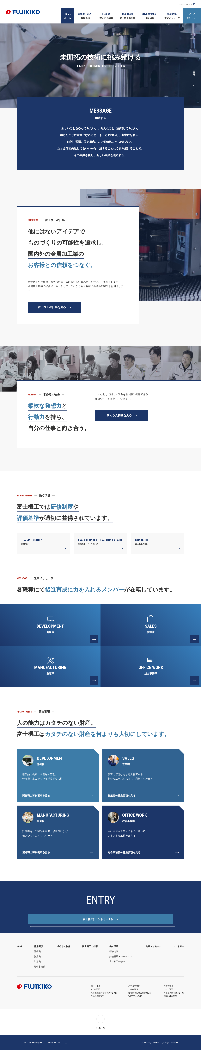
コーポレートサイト (184, 4)
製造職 (37, 961)
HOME (19, 946)
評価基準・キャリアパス (121, 956)
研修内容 (113, 951)
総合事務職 (39, 966)
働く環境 (149, 15)
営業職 (37, 956)
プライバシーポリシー (32, 1042)
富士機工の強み (117, 961)
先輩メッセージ (172, 15)
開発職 (37, 951)
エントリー (192, 15)
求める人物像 (106, 15)
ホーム (67, 15)
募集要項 (85, 15)
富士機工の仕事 (127, 15)
